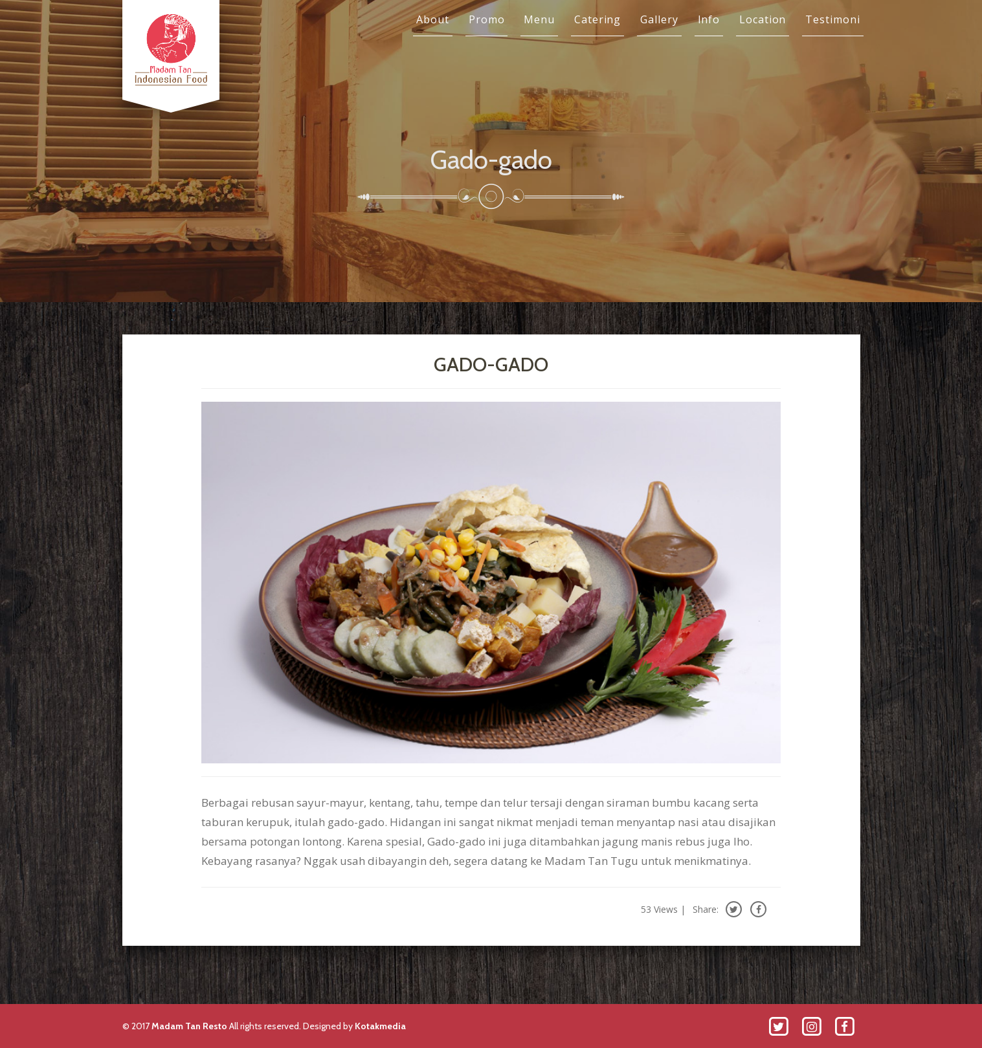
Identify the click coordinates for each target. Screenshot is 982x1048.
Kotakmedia (380, 1026)
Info (709, 19)
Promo (487, 19)
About (432, 19)
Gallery (659, 19)
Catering (597, 19)
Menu (539, 19)
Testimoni (832, 19)
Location (762, 19)
